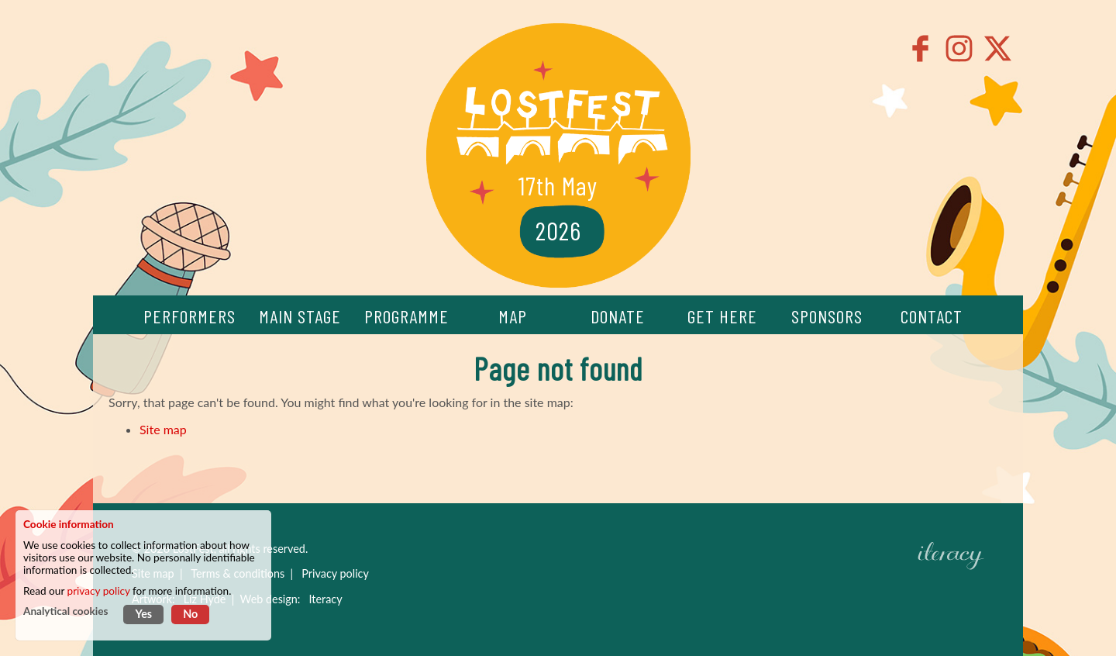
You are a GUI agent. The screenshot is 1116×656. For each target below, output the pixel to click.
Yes (143, 613)
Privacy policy (335, 573)
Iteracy (325, 599)
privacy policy (98, 591)
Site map (163, 429)
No (190, 613)
